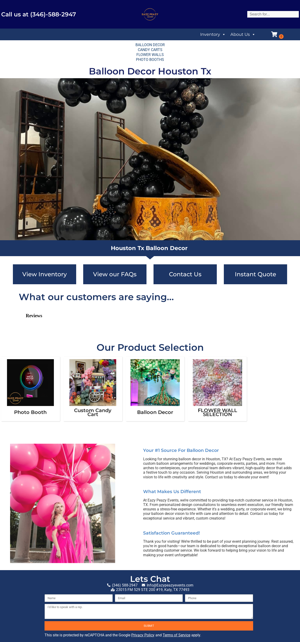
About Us (242, 34)
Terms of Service (176, 635)
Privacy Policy (142, 635)
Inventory (213, 34)
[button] (18, 329)
